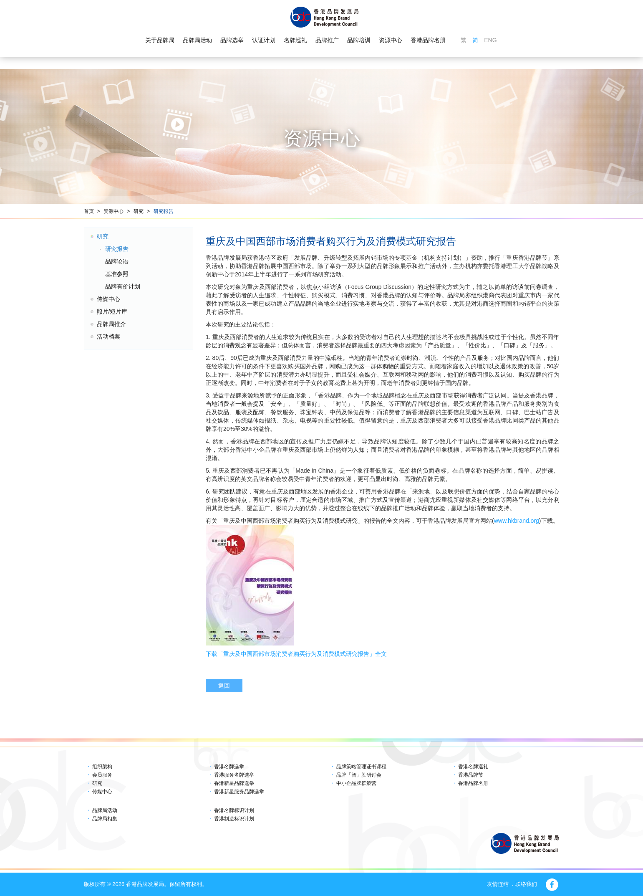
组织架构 (102, 766)
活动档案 (108, 336)
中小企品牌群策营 (356, 783)
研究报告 (164, 211)
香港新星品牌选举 (234, 783)
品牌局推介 (111, 324)
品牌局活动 (197, 40)
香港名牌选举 (229, 766)
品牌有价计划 (122, 286)
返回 (224, 685)
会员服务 (102, 775)
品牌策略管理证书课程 (361, 766)
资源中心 (390, 40)
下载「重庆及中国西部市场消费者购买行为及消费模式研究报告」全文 (296, 653)
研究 (139, 211)
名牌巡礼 (295, 40)
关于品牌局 (159, 40)
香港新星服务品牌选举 (239, 792)
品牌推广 (327, 40)
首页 (89, 211)
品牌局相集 (104, 819)
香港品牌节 (470, 775)
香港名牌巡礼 (473, 766)
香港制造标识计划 (234, 819)
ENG (490, 40)
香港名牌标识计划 (234, 810)
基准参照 (117, 274)
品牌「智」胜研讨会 (358, 775)
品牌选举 (232, 40)
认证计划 (263, 40)
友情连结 (498, 884)
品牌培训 (359, 40)
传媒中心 (108, 299)
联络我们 (526, 884)
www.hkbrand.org (516, 520)
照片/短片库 (112, 311)
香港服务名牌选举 (234, 775)
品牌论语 (117, 261)
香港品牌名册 (428, 40)
